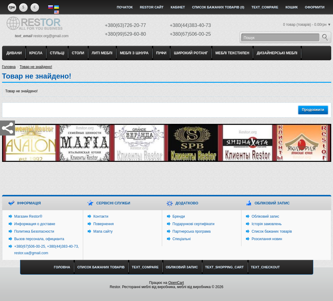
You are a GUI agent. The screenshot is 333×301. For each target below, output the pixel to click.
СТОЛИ (78, 53)
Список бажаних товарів (272, 231)
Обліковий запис (265, 216)
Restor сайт (151, 7)
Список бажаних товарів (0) (218, 7)
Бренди (179, 216)
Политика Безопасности (34, 231)
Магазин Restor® (28, 216)
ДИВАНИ (14, 53)
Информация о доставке (34, 224)
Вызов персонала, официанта (39, 239)
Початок (125, 7)
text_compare (265, 7)
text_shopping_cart (224, 267)
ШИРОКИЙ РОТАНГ (191, 53)
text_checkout (265, 267)
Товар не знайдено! (36, 67)
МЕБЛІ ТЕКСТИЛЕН (232, 53)
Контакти (100, 216)
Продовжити (313, 110)
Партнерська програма (192, 231)
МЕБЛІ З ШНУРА (134, 53)
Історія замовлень (267, 224)
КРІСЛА (35, 53)
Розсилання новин (267, 239)
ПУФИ (161, 53)
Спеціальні (182, 239)
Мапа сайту (102, 231)
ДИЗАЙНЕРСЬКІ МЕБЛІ (277, 53)
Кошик (291, 7)
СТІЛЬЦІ (57, 53)
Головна (9, 67)
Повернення (103, 224)
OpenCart (176, 283)
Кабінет (178, 7)
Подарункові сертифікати (194, 224)
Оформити (314, 7)
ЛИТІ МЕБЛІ (102, 53)
